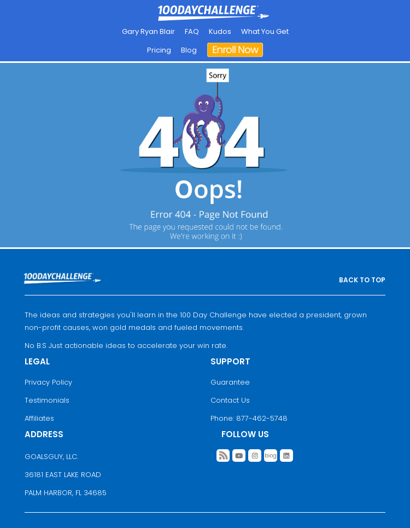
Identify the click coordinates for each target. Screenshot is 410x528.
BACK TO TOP (362, 280)
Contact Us (230, 400)
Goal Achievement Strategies (213, 13)
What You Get (265, 31)
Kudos (220, 31)
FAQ (192, 31)
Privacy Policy (48, 382)
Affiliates (39, 418)
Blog (189, 50)
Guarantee (230, 382)
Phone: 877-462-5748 (249, 418)
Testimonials (47, 400)
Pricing (159, 50)
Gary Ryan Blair (148, 31)
